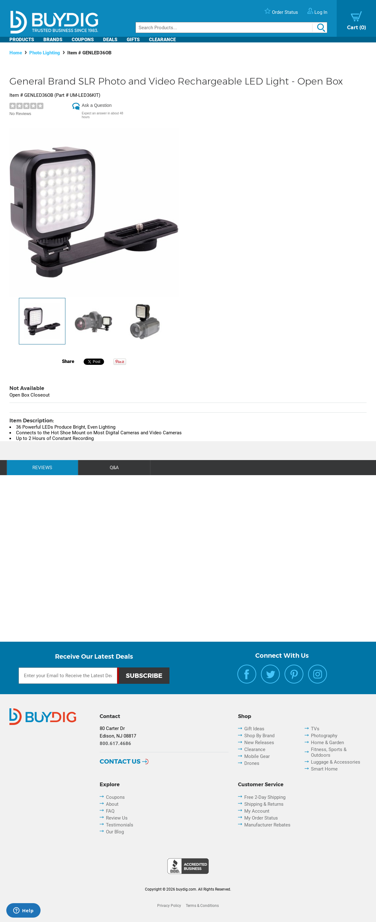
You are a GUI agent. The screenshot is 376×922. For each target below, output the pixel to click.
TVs (315, 729)
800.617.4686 (115, 743)
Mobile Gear (257, 756)
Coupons (83, 39)
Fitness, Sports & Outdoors (328, 752)
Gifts (133, 39)
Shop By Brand (259, 735)
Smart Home (324, 769)
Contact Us (120, 761)
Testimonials (119, 825)
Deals (110, 39)
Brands (52, 39)
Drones (251, 763)
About (112, 804)
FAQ (110, 811)
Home (15, 53)
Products (21, 39)
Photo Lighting (44, 53)
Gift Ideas (254, 729)
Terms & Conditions (202, 905)
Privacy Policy (169, 905)
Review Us (117, 818)
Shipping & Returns (264, 804)
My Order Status (261, 818)
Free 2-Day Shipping (264, 797)
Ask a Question (97, 105)
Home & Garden (327, 742)
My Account (256, 811)
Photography (324, 735)
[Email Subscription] (68, 675)
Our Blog (115, 832)
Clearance (162, 39)
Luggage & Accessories (335, 762)
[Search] (231, 27)
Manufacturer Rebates (267, 825)
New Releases (259, 742)
